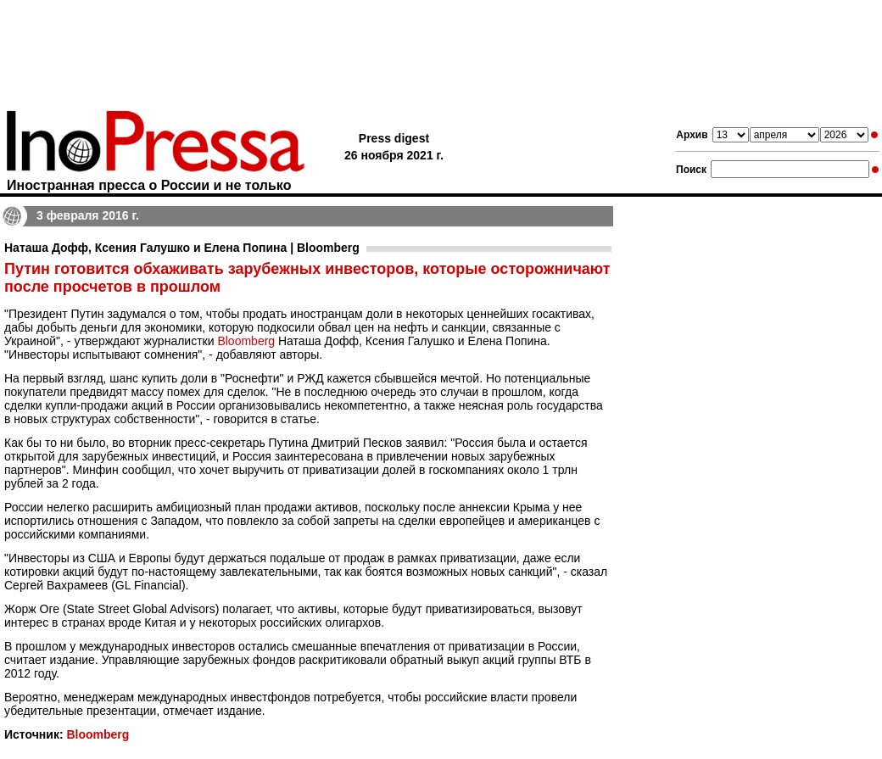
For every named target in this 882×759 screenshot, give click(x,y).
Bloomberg (246, 341)
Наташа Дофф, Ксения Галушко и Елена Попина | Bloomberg (182, 247)
